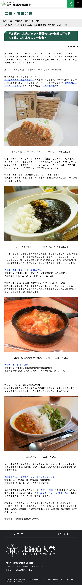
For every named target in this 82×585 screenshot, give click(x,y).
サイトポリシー (63, 534)
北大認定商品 (49, 85)
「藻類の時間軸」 (47, 489)
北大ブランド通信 (32, 21)
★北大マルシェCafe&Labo (16, 364)
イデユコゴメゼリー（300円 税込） (52, 492)
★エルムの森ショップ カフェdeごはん (22, 269)
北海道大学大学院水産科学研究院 (19, 79)
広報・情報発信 (16, 21)
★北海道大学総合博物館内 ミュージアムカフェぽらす (29, 476)
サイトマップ (17, 534)
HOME (5, 21)
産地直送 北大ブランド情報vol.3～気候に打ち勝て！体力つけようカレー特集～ (37, 25)
